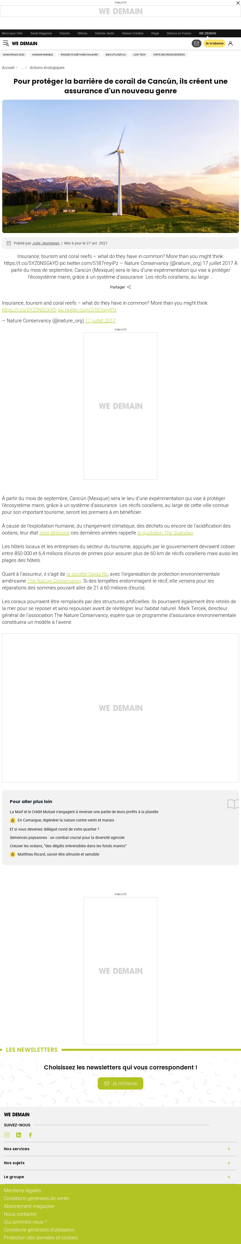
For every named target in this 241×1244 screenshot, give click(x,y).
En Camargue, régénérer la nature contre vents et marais (62, 820)
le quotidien (165, 533)
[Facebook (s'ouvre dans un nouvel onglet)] (30, 1135)
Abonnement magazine (29, 1206)
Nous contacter (20, 1214)
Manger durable (42, 54)
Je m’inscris (120, 1083)
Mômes (82, 33)
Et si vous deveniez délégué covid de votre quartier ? (54, 829)
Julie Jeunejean (46, 243)
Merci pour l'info (12, 33)
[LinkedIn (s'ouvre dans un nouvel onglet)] (19, 1135)
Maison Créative (133, 33)
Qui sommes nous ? (25, 1222)
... (22, 67)
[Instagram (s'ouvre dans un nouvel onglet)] (7, 1135)
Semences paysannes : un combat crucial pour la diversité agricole (67, 837)
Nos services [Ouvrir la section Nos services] (16, 1149)
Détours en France (179, 33)
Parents (65, 33)
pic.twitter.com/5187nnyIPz (87, 310)
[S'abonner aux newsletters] (196, 43)
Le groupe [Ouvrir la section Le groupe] (14, 1177)
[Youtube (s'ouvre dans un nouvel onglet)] (42, 1135)
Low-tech (140, 54)
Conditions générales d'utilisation (39, 1230)
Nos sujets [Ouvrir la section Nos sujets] (14, 1163)
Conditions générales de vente (36, 1198)
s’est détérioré (54, 533)
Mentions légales (22, 1190)
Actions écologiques (47, 67)
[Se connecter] (230, 43)
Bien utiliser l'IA (116, 54)
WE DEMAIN (207, 33)
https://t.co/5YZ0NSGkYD (29, 310)
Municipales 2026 (14, 54)
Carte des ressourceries (169, 54)
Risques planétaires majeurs (79, 54)
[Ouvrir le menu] (6, 43)
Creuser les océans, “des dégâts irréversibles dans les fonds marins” (68, 845)
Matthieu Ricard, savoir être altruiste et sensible (54, 854)
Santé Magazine (41, 33)
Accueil (8, 67)
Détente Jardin (104, 33)
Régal (155, 33)
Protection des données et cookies (41, 1237)
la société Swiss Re (87, 574)
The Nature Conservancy (54, 581)
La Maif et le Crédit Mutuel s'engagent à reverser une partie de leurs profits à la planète (84, 811)
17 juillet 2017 (100, 320)
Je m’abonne (214, 43)
